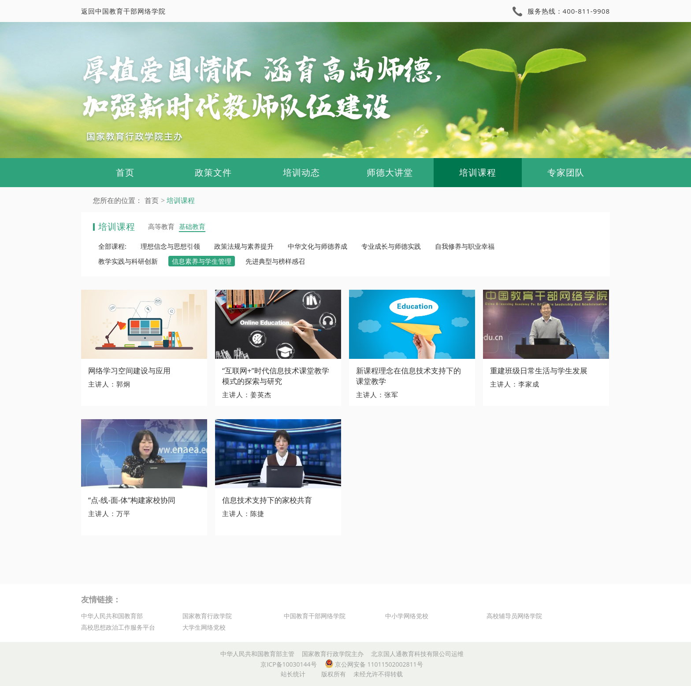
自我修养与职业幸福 (464, 246)
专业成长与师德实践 (391, 246)
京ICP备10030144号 (288, 664)
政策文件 (213, 172)
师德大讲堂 (390, 172)
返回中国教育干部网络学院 (123, 11)
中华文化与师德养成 (317, 246)
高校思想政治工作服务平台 (118, 627)
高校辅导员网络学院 (514, 616)
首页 (125, 172)
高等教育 (161, 226)
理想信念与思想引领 (170, 246)
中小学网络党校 (406, 616)
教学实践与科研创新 (128, 261)
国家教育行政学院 (207, 616)
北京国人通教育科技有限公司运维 (417, 653)
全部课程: (112, 246)
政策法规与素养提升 (244, 246)
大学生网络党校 (204, 627)
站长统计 (293, 674)
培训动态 (301, 172)
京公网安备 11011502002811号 (374, 664)
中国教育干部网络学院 (315, 616)
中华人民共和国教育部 (112, 616)
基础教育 (192, 226)
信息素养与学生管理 (201, 261)
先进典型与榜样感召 (275, 261)
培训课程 (477, 172)
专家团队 (565, 172)
